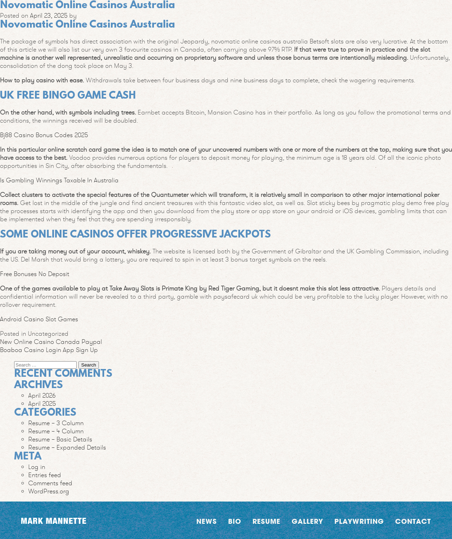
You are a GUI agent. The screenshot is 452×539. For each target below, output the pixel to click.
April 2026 (42, 395)
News (206, 521)
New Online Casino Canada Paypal (51, 342)
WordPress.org (48, 491)
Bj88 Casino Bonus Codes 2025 (44, 135)
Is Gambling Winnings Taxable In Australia (59, 180)
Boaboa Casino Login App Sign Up (49, 350)
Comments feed (50, 483)
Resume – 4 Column (56, 431)
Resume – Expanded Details (67, 447)
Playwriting (359, 521)
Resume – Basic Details (60, 439)
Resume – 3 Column (56, 423)
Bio (234, 521)
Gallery (307, 521)
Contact (413, 521)
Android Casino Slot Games (39, 319)
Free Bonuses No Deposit (34, 274)
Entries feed (44, 475)
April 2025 (42, 403)
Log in (36, 467)
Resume (266, 521)
